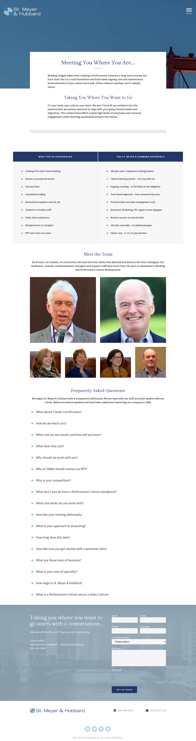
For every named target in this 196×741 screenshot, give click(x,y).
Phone (115, 626)
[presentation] (132, 677)
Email (144, 616)
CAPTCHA (117, 670)
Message (116, 648)
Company (144, 626)
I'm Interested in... (121, 637)
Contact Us (158, 710)
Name (116, 616)
